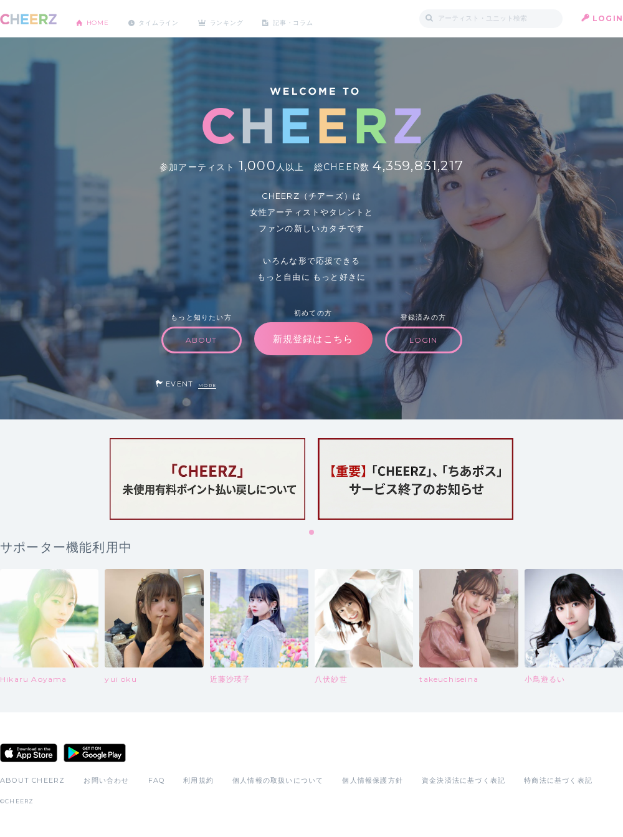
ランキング (249, 18)
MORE (207, 385)
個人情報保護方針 (372, 780)
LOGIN (607, 18)
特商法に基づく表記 (558, 780)
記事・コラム (325, 18)
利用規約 (198, 780)
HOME (101, 18)
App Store (28, 753)
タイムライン (171, 18)
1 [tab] (312, 533)
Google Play (95, 753)
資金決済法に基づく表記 (463, 780)
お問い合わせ (106, 780)
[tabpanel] (207, 479)
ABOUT (201, 340)
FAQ (156, 780)
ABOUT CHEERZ (32, 780)
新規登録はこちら (313, 339)
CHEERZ (28, 19)
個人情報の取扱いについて (277, 780)
